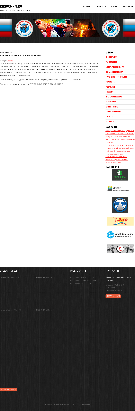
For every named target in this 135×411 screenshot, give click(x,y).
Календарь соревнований (116, 77)
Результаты (111, 87)
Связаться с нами (113, 296)
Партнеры (110, 117)
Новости (10, 61)
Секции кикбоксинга (114, 72)
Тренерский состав (114, 97)
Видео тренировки (113, 112)
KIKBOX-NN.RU (11, 6)
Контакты (110, 122)
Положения (110, 82)
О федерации (111, 57)
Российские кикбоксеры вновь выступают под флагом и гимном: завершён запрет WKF (117, 160)
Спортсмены (111, 102)
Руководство (111, 62)
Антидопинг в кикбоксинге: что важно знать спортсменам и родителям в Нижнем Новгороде (120, 139)
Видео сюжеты (112, 107)
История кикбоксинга (115, 67)
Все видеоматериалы (9, 389)
